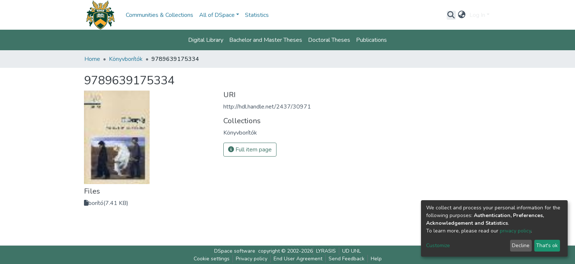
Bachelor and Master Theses (265, 40)
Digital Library (205, 40)
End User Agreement (298, 258)
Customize (438, 245)
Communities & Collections (159, 15)
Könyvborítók (126, 59)
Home (92, 59)
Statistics (257, 15)
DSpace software (234, 250)
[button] (462, 15)
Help (376, 258)
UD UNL (351, 250)
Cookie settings (212, 258)
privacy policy (515, 230)
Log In (477, 15)
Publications (371, 40)
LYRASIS (326, 250)
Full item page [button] (250, 150)
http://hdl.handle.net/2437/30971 (267, 107)
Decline (521, 245)
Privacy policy (251, 258)
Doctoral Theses (329, 40)
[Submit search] (451, 15)
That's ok (547, 245)
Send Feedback (347, 258)
